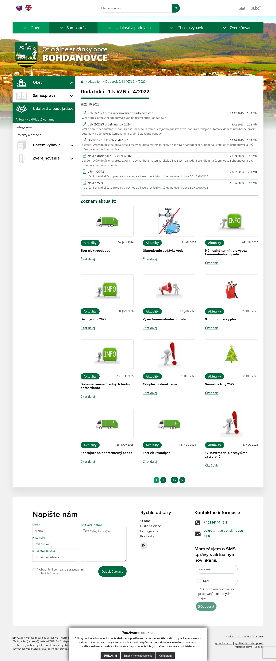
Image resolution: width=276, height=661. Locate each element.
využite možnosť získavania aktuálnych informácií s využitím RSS (50, 637)
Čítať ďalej (88, 259)
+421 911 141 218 (216, 522)
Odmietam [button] (165, 655)
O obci (145, 521)
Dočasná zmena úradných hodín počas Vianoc (105, 386)
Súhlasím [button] (110, 655)
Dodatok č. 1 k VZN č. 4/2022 (125, 81)
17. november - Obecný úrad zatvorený (226, 455)
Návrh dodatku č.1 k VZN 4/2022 (110, 156)
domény (54, 645)
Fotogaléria (24, 127)
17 (174, 480)
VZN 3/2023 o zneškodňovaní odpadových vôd (120, 113)
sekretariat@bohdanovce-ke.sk (224, 533)
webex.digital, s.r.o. (37, 645)
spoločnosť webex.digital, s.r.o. (30, 648)
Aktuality (94, 81)
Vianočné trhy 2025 (219, 384)
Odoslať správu (112, 571)
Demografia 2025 (93, 319)
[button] (31, 27)
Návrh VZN (95, 183)
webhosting (19, 645)
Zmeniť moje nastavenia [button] (138, 655)
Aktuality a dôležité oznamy (35, 119)
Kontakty (147, 536)
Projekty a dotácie (28, 135)
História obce (150, 526)
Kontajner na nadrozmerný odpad (106, 453)
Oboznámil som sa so (60, 571)
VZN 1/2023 (96, 172)
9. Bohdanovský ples (220, 319)
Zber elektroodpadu (95, 250)
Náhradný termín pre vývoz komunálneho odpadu (226, 252)
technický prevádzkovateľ (62, 648)
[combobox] (204, 581)
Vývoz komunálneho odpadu (164, 319)
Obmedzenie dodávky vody (163, 250)
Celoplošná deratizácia (160, 384)
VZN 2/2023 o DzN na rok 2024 (109, 124)
